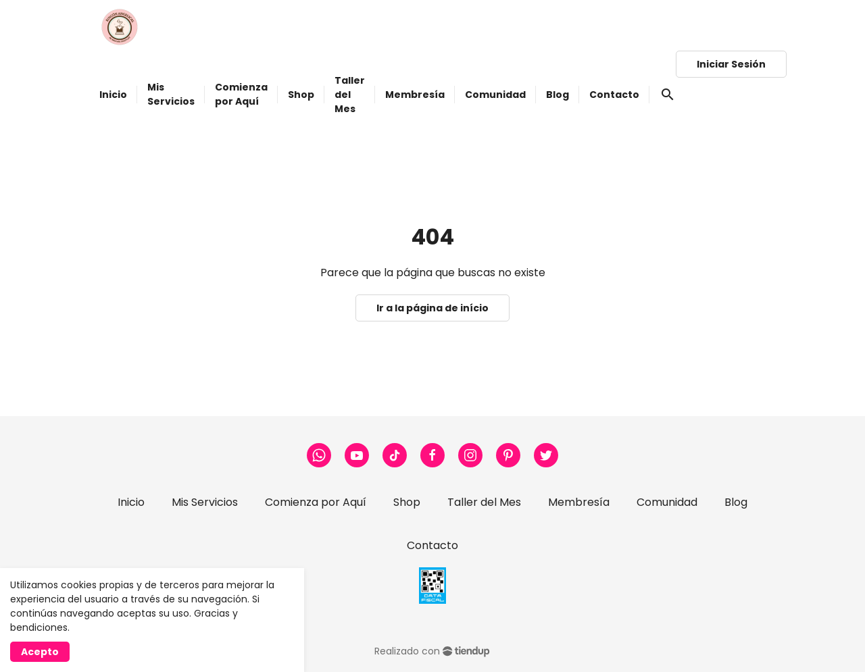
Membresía (579, 502)
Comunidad (667, 502)
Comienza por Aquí (315, 502)
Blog (735, 502)
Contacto (432, 545)
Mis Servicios (205, 502)
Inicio (131, 502)
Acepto (40, 651)
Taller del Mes (484, 502)
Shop (406, 502)
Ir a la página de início (432, 308)
